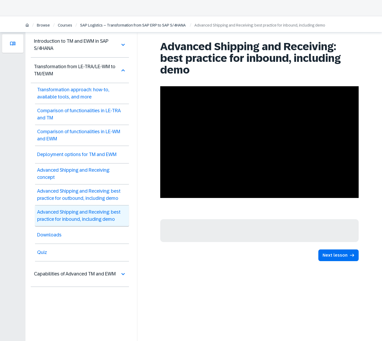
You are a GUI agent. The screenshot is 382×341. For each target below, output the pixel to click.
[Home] (27, 25)
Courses (65, 25)
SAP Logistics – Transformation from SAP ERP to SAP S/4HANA (133, 25)
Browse (43, 25)
